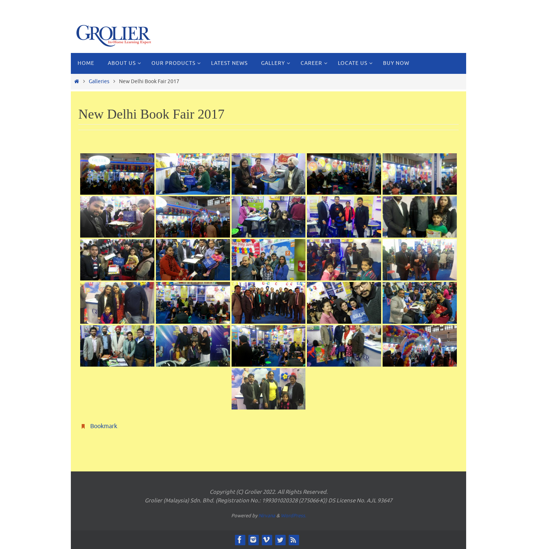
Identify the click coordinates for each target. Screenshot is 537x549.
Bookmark (103, 426)
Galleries (99, 81)
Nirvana (266, 515)
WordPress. (293, 515)
